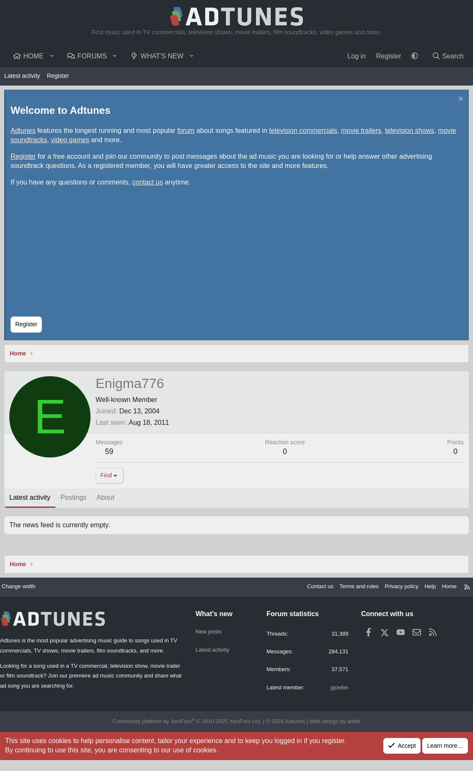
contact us (149, 184)
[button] (52, 56)
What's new (161, 56)
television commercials (305, 132)
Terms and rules (346, 590)
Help (422, 590)
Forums (92, 56)
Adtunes (25, 132)
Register (58, 75)
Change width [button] (26, 590)
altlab (345, 732)
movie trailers (363, 132)
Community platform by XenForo (190, 732)
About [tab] (107, 499)
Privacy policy (391, 590)
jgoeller (335, 693)
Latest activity (22, 75)
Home (33, 56)
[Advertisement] (237, 255)
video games (72, 142)
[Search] (447, 56)
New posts (210, 633)
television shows (412, 132)
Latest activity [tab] (31, 499)
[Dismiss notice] (457, 101)
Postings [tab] (75, 499)
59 (111, 453)
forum (188, 132)
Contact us (304, 590)
